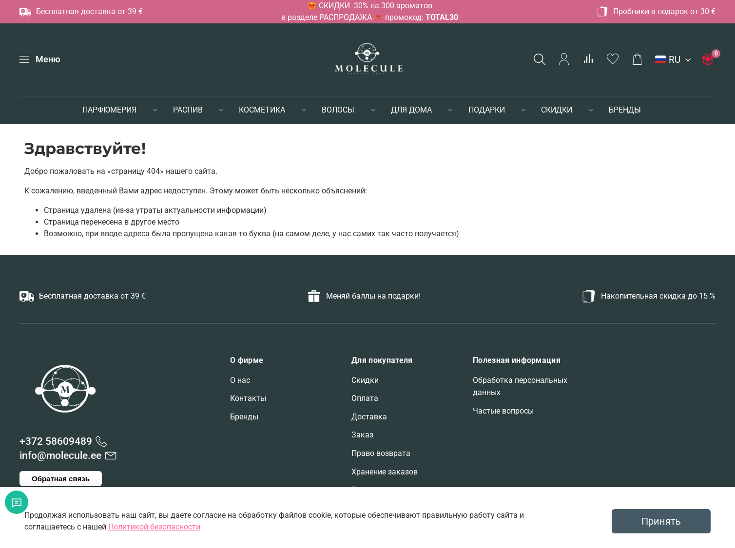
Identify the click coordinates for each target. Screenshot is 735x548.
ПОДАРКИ (486, 109)
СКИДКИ (556, 109)
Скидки (365, 380)
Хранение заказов (384, 471)
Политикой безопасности (154, 526)
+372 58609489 (55, 441)
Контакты (248, 398)
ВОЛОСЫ (338, 109)
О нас (240, 380)
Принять (661, 521)
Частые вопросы (503, 411)
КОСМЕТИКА (262, 109)
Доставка (369, 416)
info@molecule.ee (60, 455)
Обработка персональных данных (520, 386)
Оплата (364, 398)
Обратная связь (61, 478)
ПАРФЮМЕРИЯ (109, 109)
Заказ (362, 434)
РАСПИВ (188, 109)
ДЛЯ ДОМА (411, 109)
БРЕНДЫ (625, 109)
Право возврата (380, 453)
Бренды (244, 416)
